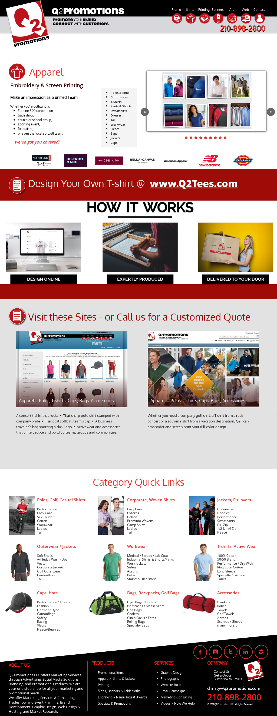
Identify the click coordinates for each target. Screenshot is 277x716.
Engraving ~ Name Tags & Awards (122, 697)
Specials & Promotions (114, 703)
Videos (166, 703)
